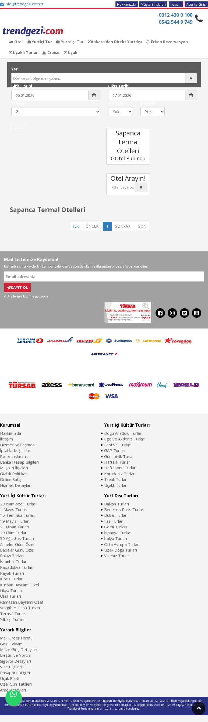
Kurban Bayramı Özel (19, 584)
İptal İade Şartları (15, 450)
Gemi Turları (115, 526)
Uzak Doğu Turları (120, 550)
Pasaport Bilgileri (15, 672)
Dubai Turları (116, 515)
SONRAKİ (123, 226)
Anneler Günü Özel (17, 544)
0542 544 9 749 (175, 22)
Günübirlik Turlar (119, 456)
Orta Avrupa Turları (122, 544)
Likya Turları (11, 590)
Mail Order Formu (16, 638)
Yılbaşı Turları (12, 619)
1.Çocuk (115, 102)
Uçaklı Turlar (23, 52)
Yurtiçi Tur (39, 41)
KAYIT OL (17, 287)
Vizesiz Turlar (116, 555)
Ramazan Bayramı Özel (21, 602)
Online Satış (10, 479)
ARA (18, 128)
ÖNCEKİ (93, 226)
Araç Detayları (13, 690)
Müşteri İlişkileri (153, 4)
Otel (16, 41)
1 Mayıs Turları (13, 509)
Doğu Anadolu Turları (123, 433)
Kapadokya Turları (16, 567)
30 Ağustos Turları (17, 538)
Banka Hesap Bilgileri (19, 462)
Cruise (50, 52)
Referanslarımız (14, 456)
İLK (76, 226)
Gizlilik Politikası (14, 473)
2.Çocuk (148, 102)
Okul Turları (10, 596)
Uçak (70, 52)
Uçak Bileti (9, 678)
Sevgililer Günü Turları (20, 607)
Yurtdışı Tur (69, 41)
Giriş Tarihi (21, 85)
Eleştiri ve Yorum (15, 655)
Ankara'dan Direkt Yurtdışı (115, 41)
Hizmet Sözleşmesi (18, 444)
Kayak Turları (12, 573)
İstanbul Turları (13, 561)
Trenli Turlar (115, 479)
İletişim (176, 4)
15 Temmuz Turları (17, 515)
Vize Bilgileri (11, 666)
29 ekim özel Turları (18, 504)
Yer (14, 68)
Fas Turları (114, 521)
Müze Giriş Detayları (18, 649)
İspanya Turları (117, 532)
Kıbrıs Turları (11, 578)
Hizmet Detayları (15, 485)
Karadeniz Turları (120, 473)
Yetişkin (19, 102)
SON (142, 226)
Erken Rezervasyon (167, 41)
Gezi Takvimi (11, 643)
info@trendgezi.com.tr (21, 3)
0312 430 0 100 (175, 15)
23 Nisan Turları (14, 526)
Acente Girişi (196, 4)
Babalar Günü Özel (17, 550)
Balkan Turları (116, 504)
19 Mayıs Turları (15, 521)
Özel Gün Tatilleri (16, 684)
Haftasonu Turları (120, 467)
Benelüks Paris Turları (124, 509)
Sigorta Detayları (15, 661)
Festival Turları (117, 444)
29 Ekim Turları (13, 532)
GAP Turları (114, 450)
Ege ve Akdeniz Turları (124, 439)
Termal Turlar (12, 613)
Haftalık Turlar (117, 462)
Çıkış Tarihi (118, 85)
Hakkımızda (126, 4)
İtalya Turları (115, 538)
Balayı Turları (12, 555)
